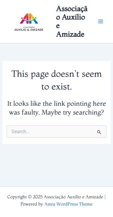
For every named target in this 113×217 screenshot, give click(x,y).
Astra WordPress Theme (68, 204)
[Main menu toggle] (100, 21)
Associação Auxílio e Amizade (71, 21)
